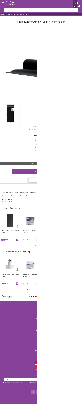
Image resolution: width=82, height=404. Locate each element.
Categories (41, 336)
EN (75, 5)
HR (75, 3)
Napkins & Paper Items (21, 17)
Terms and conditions (41, 338)
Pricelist (41, 323)
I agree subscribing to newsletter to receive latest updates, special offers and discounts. (26, 382)
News (15, 14)
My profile (41, 344)
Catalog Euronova (41, 316)
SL (74, 1)
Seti (43, 158)
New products (41, 334)
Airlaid (42, 154)
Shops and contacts (9, 14)
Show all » (75, 252)
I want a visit (19, 14)
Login (78, 8)
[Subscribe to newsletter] (77, 379)
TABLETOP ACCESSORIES (8, 17)
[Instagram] (38, 392)
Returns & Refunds (41, 342)
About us (2, 14)
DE (75, 7)
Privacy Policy (41, 340)
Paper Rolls (30, 17)
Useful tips (25, 14)
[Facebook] (33, 392)
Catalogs (41, 320)
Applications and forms (41, 318)
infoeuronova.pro (43, 325)
